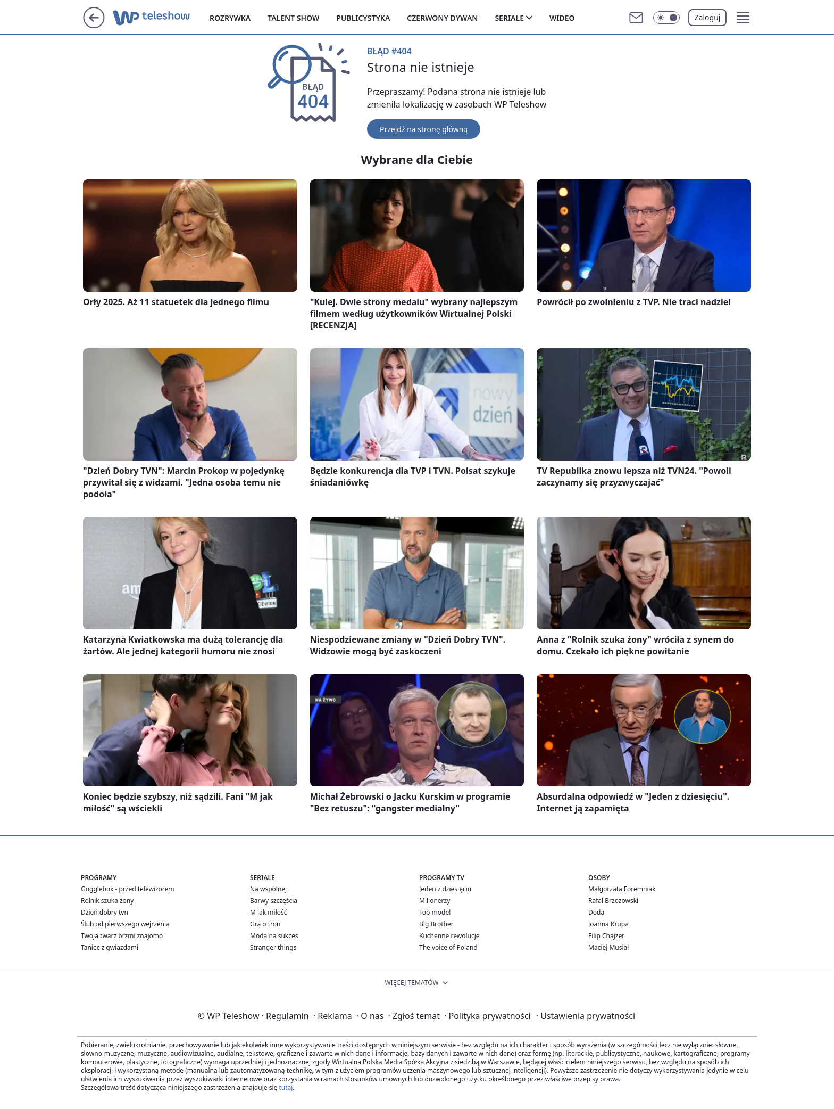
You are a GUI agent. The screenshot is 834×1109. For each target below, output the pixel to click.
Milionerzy (434, 900)
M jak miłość (268, 912)
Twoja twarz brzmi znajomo (122, 935)
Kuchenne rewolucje (449, 935)
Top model (435, 912)
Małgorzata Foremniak (622, 888)
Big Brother (436, 924)
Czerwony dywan (442, 18)
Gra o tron (265, 924)
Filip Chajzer (606, 935)
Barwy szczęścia (273, 900)
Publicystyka (363, 18)
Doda (596, 912)
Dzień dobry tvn (104, 912)
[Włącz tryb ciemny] (666, 17)
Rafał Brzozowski (613, 900)
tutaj (286, 1087)
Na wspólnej (268, 888)
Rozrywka (230, 18)
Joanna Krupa (608, 924)
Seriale (509, 18)
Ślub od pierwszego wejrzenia (125, 924)
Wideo (562, 18)
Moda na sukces (274, 935)
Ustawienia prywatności (585, 1016)
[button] (743, 17)
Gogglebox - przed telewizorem (127, 888)
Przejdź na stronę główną (424, 129)
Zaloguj (708, 17)
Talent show (293, 18)
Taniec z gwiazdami (109, 947)
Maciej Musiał (608, 947)
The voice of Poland (448, 947)
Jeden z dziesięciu (445, 888)
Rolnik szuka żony (107, 900)
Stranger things (273, 947)
